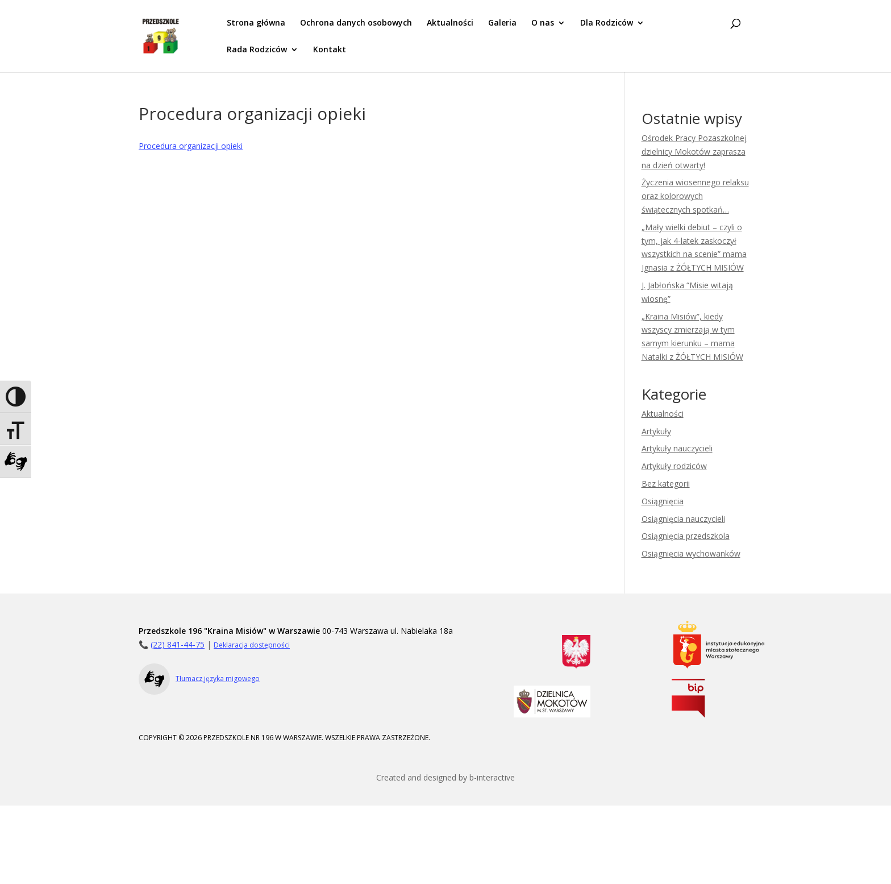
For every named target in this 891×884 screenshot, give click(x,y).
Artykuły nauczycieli (677, 448)
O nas (542, 23)
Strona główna (256, 23)
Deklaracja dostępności (252, 645)
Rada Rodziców (257, 50)
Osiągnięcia (663, 501)
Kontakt (329, 50)
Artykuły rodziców (674, 465)
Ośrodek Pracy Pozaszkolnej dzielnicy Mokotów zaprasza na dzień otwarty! (694, 151)
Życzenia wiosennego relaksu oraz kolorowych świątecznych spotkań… (695, 196)
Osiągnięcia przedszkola (686, 535)
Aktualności (450, 23)
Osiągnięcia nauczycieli (683, 518)
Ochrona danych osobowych (356, 23)
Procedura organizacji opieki (191, 145)
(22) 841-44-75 (178, 644)
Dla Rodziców (606, 23)
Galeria (502, 23)
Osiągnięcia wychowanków (691, 553)
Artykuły (656, 431)
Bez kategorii (666, 483)
